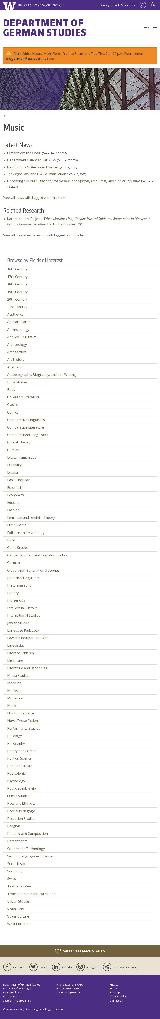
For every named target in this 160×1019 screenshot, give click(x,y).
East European (18, 480)
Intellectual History (22, 608)
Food (11, 540)
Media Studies (18, 675)
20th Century (17, 299)
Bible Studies (17, 382)
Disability (14, 465)
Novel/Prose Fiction (22, 720)
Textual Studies (19, 886)
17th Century (17, 276)
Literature (15, 660)
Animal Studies (18, 322)
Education (15, 502)
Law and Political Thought (27, 638)
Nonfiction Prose (20, 713)
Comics (12, 412)
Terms (113, 988)
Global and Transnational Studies (33, 570)
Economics (15, 495)
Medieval (14, 690)
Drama (12, 472)
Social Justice (17, 863)
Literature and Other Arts (27, 668)
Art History (15, 359)
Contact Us (116, 1000)
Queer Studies (18, 796)
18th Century (17, 284)
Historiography (19, 585)
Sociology (14, 871)
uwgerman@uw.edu (23, 58)
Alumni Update (119, 996)
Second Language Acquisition (30, 856)
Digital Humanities (21, 457)
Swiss (11, 878)
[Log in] (143, 5)
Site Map (115, 992)
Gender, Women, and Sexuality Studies (37, 555)
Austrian (14, 367)
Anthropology (18, 329)
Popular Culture (19, 765)
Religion (13, 826)
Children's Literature (23, 397)
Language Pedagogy (23, 630)
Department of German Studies (44, 27)
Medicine (14, 683)
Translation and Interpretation (31, 894)
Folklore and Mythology (25, 532)
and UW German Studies (37, 174)
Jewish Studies (18, 623)
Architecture (16, 352)
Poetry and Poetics (21, 751)
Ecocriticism (16, 487)
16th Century (17, 269)
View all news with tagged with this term (34, 197)
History (13, 592)
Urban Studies (18, 901)
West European (19, 923)
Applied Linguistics (21, 337)
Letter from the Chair (24, 153)
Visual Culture (18, 916)
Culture (13, 450)
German (13, 562)
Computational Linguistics (27, 434)
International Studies (23, 615)
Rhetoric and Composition (27, 833)
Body (11, 389)
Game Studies (18, 547)
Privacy (114, 984)
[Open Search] (154, 5)
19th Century (17, 292)
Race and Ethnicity (21, 803)
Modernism (16, 698)
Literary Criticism (20, 653)
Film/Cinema (16, 525)
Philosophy (16, 743)
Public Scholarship (21, 788)
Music (11, 705)
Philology (14, 736)
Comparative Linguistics (26, 419)
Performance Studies (23, 728)
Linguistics (15, 645)
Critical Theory (18, 442)
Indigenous (16, 600)
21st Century (17, 307)
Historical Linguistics (23, 578)
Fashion (13, 510)
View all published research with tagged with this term (45, 235)
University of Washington (27, 1009)
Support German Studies (80, 951)
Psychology (16, 781)
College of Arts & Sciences (118, 5)
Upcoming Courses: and (73, 181)
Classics (13, 404)
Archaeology (17, 344)
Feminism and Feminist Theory (31, 517)
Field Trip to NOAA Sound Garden (33, 167)
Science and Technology (26, 848)
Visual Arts (15, 909)
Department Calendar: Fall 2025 (31, 160)
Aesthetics (15, 314)
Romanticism (17, 841)
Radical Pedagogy (21, 811)
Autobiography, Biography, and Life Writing (41, 374)
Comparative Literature (25, 427)
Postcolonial (16, 773)
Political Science (19, 758)
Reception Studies (21, 818)
